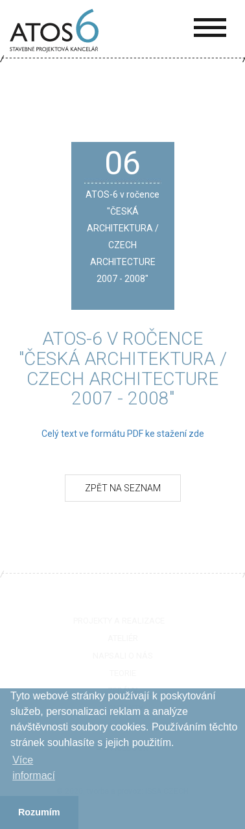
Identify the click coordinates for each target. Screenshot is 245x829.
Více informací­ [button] (33, 767)
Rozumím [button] (39, 812)
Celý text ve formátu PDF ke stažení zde (122, 433)
